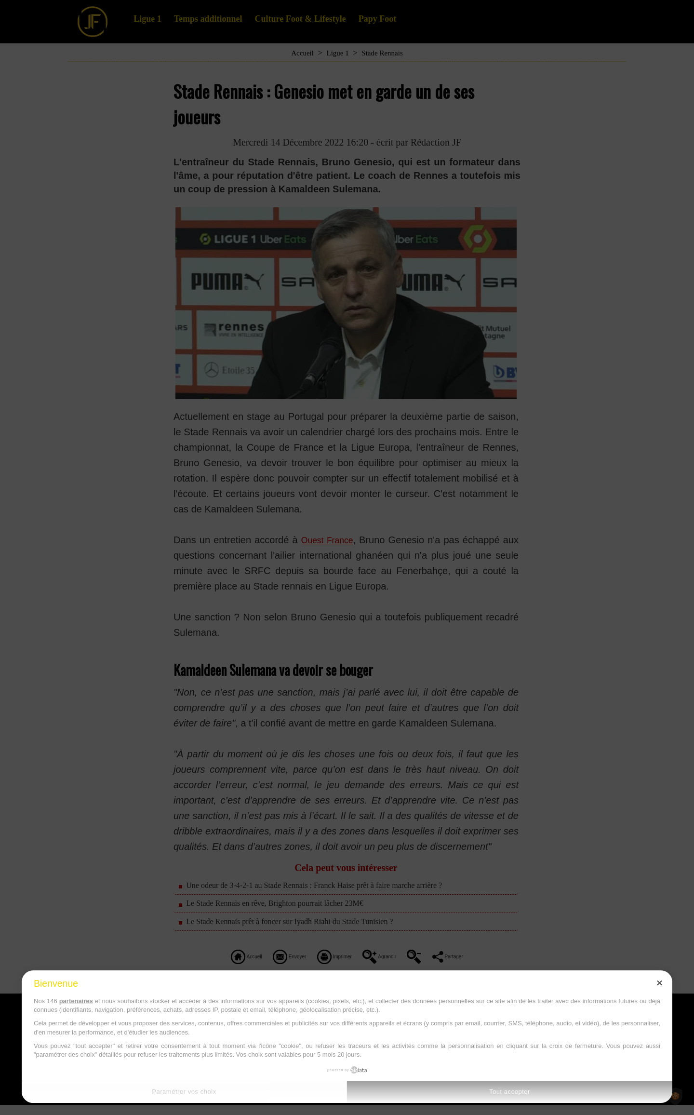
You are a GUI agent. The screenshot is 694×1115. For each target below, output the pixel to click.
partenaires (76, 1001)
